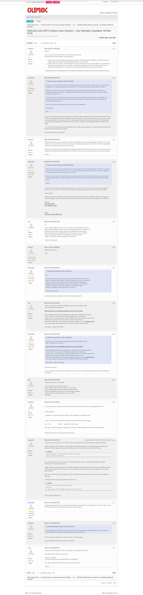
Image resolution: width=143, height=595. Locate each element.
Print (114, 43)
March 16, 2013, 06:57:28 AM (52, 440)
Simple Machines (38, 593)
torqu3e (31, 440)
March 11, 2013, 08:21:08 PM (52, 379)
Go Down (29, 43)
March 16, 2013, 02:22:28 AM (52, 402)
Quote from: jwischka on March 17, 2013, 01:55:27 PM (60, 526)
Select (49, 451)
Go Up (28, 572)
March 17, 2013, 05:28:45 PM (52, 523)
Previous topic (103, 37)
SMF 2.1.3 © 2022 (29, 593)
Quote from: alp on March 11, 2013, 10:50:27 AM (59, 271)
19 (45, 43)
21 (50, 43)
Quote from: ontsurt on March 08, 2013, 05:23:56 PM (60, 165)
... (41, 43)
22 (52, 43)
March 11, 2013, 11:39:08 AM (52, 247)
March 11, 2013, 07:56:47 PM (52, 334)
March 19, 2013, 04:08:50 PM (52, 548)
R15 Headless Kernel (51, 205)
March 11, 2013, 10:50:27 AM (52, 221)
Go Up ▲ (116, 593)
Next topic (112, 37)
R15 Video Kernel (50, 203)
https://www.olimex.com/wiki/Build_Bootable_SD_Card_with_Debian (64, 311)
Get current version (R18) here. (53, 214)
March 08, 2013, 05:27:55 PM (52, 161)
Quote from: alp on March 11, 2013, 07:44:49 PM (59, 337)
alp (29, 221)
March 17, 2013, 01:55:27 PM (52, 502)
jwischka (31, 78)
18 (43, 43)
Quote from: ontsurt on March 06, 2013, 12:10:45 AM (60, 81)
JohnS (30, 247)
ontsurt (30, 48)
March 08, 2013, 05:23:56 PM (52, 139)
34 (55, 43)
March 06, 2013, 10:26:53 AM (52, 48)
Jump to (103, 583)
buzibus (31, 402)
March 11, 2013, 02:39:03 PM (52, 267)
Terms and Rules (109, 593)
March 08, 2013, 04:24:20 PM (52, 77)
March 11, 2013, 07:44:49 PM (52, 303)
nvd (29, 548)
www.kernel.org (89, 321)
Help (103, 593)
